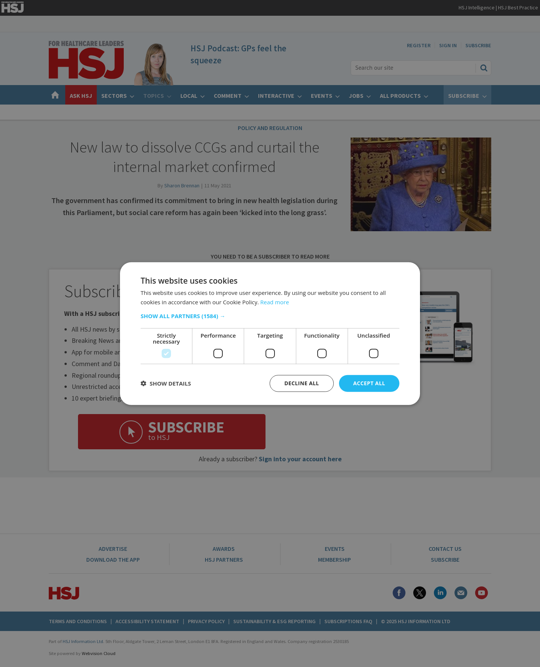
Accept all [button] (369, 383)
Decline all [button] (301, 383)
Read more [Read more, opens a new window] (274, 302)
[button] (270, 316)
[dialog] (270, 333)
